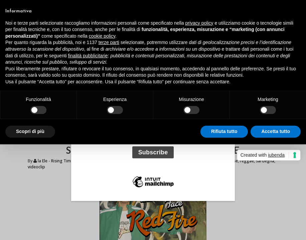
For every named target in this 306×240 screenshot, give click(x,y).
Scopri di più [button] (30, 131)
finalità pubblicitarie (88, 55)
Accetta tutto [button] (275, 131)
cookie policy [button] (102, 36)
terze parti (109, 42)
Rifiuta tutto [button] (224, 131)
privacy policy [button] (199, 23)
